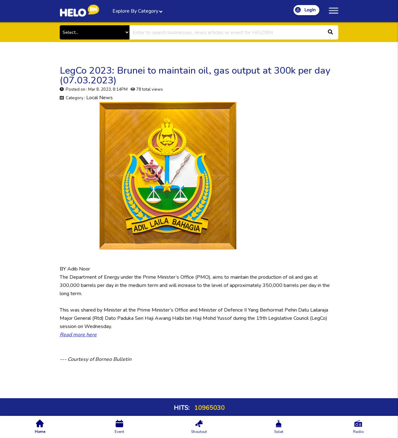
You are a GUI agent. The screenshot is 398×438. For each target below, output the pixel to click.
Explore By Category (136, 12)
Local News (99, 97)
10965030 (209, 408)
